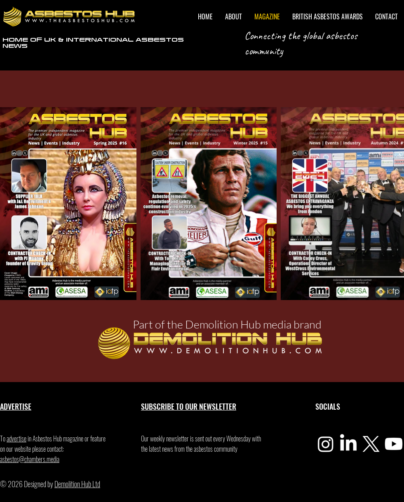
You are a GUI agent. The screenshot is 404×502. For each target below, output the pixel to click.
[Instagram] (325, 444)
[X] (371, 444)
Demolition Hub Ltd (77, 484)
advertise (16, 438)
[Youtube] (393, 444)
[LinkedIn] (348, 444)
